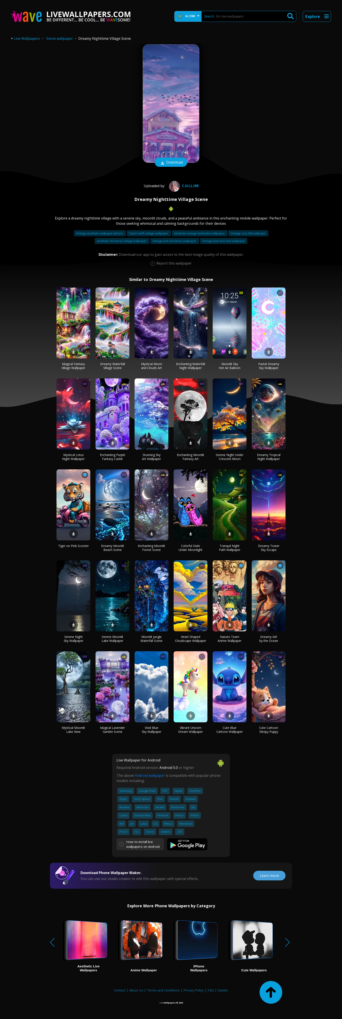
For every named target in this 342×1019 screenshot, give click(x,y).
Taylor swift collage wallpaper (149, 233)
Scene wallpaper (59, 38)
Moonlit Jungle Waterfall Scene (151, 639)
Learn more (269, 875)
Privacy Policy (193, 990)
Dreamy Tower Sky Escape (268, 548)
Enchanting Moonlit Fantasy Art (190, 457)
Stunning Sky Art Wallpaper (151, 457)
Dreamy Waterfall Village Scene (112, 366)
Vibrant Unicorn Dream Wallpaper (190, 730)
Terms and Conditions (163, 990)
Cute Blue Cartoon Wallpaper (229, 730)
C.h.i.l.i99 (183, 185)
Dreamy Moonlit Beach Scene (112, 548)
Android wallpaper (150, 775)
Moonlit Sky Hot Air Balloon (229, 366)
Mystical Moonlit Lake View (73, 730)
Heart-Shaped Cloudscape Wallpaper (190, 639)
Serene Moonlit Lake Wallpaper (112, 639)
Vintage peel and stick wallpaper (223, 241)
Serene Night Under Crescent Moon (229, 457)
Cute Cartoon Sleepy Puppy (268, 730)
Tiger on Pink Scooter (73, 546)
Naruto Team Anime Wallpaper (229, 639)
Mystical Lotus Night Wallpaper (73, 457)
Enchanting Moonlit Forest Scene (151, 548)
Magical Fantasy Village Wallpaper (73, 366)
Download (171, 162)
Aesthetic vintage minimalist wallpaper (199, 233)
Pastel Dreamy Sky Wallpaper (268, 366)
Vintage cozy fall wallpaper (248, 233)
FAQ (211, 990)
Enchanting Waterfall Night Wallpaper (190, 366)
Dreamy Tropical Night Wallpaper (268, 457)
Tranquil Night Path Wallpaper (229, 548)
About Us (136, 990)
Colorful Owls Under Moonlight (190, 548)
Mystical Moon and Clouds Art (151, 366)
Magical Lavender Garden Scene (112, 730)
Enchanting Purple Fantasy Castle (112, 457)
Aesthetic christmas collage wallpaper (122, 241)
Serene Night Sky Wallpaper (73, 639)
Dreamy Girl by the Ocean (268, 639)
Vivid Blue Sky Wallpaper (151, 730)
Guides (223, 990)
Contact (119, 990)
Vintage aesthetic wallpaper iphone (100, 233)
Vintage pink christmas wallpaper (174, 241)
